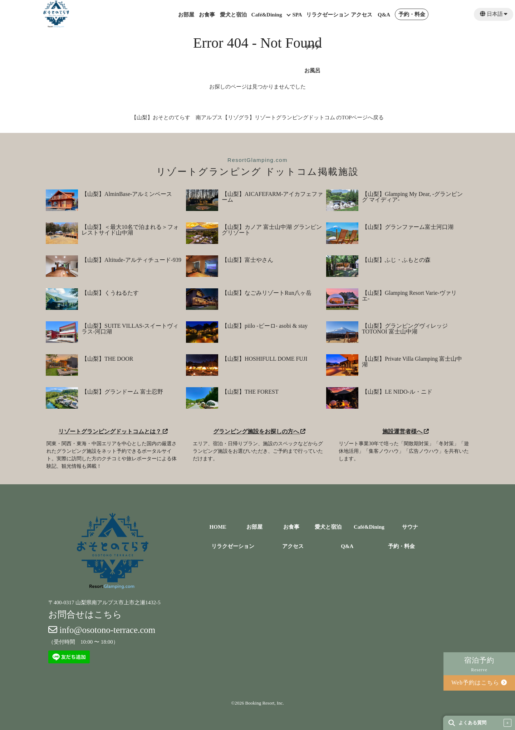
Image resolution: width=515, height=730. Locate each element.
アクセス (361, 15)
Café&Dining (266, 15)
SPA (297, 15)
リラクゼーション (327, 15)
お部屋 (186, 15)
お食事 (207, 15)
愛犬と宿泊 (233, 15)
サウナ (410, 527)
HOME (218, 527)
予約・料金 (411, 14)
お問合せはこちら (85, 614)
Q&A (384, 15)
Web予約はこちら (479, 682)
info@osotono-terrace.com (101, 630)
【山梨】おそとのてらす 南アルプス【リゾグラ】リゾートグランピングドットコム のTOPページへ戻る (257, 117)
